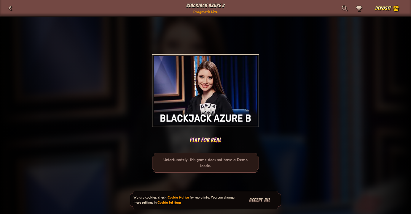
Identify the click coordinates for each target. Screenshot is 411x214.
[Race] (358, 8)
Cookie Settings (169, 202)
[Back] (10, 8)
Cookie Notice (178, 197)
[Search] (344, 8)
